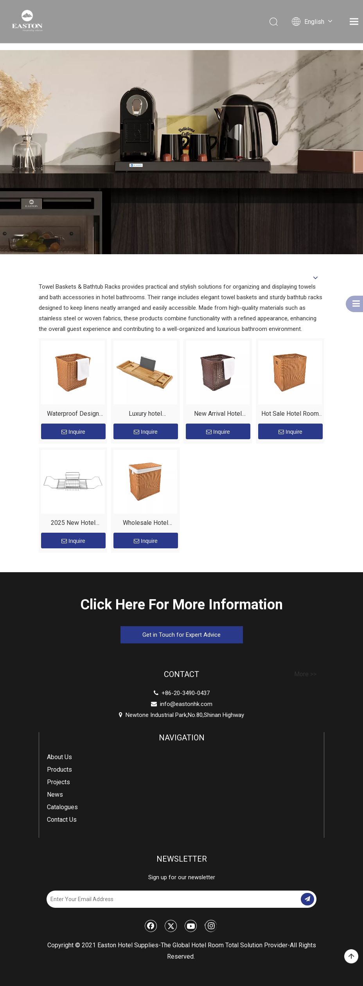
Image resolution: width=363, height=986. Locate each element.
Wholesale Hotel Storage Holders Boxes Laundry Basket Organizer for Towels (145, 524)
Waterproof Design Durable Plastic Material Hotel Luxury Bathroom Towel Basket (73, 415)
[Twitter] (171, 926)
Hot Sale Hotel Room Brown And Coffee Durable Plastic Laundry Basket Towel (290, 415)
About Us (59, 757)
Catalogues (62, 807)
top (351, 956)
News (55, 794)
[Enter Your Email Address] (168, 899)
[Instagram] (211, 926)
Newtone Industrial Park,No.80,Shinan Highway (181, 714)
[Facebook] (151, 926)
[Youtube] (191, 926)
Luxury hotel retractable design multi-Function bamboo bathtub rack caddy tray (145, 415)
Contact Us (62, 819)
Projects (58, 782)
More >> (305, 674)
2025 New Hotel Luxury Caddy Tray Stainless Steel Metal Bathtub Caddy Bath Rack (72, 524)
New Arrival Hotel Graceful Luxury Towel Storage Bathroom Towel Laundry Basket (218, 415)
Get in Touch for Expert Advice (181, 634)
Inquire (73, 432)
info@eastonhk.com (186, 704)
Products (59, 769)
